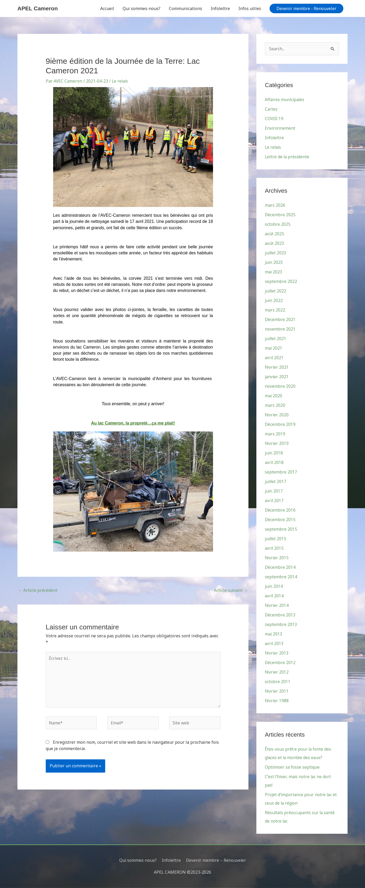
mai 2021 (274, 348)
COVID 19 (274, 119)
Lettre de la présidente (287, 157)
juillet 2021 (276, 339)
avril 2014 (274, 596)
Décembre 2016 (280, 510)
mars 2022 (275, 310)
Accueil (107, 8)
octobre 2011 (277, 682)
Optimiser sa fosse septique (293, 767)
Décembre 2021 (280, 320)
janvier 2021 (277, 377)
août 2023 (274, 243)
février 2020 (277, 415)
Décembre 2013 (280, 615)
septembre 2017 (281, 472)
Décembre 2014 (280, 567)
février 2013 (277, 653)
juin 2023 (274, 262)
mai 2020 (274, 396)
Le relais (121, 81)
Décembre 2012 (280, 663)
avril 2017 (274, 501)
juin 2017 (274, 491)
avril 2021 (274, 358)
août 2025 (274, 234)
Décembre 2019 (280, 424)
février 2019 (277, 444)
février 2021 (277, 367)
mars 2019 (275, 434)
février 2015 (277, 558)
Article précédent (37, 590)
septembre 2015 (281, 529)
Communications (185, 8)
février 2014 (277, 605)
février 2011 (277, 691)
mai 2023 (274, 272)
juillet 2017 (276, 482)
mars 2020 (275, 405)
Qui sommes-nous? (141, 8)
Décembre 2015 (280, 520)
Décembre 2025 (280, 215)
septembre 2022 (281, 282)
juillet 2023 (276, 253)
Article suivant (231, 590)
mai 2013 (274, 634)
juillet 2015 (276, 539)
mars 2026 (275, 205)
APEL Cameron (38, 8)
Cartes (271, 109)
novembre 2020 (280, 386)
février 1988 (277, 701)
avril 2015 (274, 548)
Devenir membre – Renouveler (216, 860)
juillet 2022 (276, 291)
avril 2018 (274, 463)
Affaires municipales (285, 100)
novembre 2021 (280, 329)
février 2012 (277, 672)
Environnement (280, 128)
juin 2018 (274, 453)
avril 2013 (274, 644)
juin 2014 (274, 586)
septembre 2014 (281, 577)
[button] (306, 8)
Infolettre (220, 8)
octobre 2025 (277, 224)
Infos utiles (249, 8)
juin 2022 (274, 301)
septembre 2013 (281, 625)
